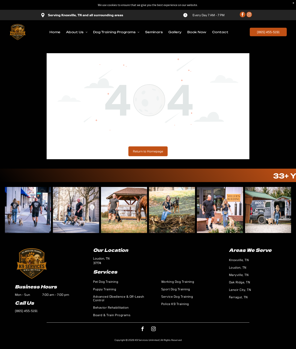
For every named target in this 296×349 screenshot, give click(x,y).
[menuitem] (55, 22)
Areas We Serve (250, 250)
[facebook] (242, 5)
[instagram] (249, 5)
